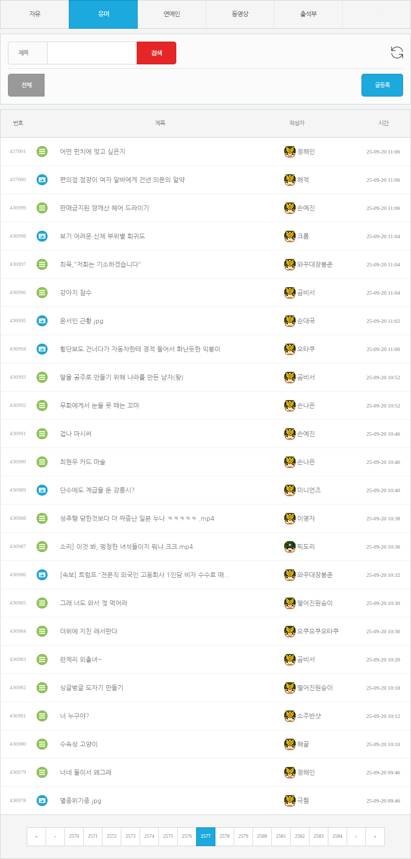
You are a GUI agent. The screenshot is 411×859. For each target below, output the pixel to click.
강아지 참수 (76, 293)
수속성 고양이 (79, 744)
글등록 (382, 85)
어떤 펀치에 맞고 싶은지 (92, 152)
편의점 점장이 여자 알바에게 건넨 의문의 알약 (122, 180)
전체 (26, 85)
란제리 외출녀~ (81, 660)
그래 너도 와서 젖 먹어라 (93, 603)
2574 (149, 836)
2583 (319, 836)
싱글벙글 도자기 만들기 (91, 688)
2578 (225, 836)
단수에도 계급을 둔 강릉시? (97, 490)
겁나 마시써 (76, 434)
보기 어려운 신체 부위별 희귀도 (102, 236)
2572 (112, 836)
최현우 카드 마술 (82, 462)
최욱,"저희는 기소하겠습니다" (100, 264)
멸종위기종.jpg (81, 801)
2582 (300, 836)
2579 (244, 836)
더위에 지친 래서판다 (88, 631)
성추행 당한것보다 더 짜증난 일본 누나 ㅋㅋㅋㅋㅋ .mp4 (137, 518)
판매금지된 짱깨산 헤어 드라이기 (104, 208)
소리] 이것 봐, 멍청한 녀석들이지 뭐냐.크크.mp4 (126, 547)
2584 (338, 836)
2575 (168, 836)
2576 (187, 836)
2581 (281, 836)
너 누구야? (74, 716)
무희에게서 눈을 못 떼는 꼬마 (99, 406)
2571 (93, 836)
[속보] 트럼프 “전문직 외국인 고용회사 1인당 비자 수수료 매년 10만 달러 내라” (146, 575)
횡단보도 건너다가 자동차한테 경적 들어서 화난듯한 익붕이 (140, 349)
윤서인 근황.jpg (81, 321)
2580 (262, 836)
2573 (131, 836)
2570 (74, 836)
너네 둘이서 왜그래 (85, 772)
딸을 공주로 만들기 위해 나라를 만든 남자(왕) (122, 377)
